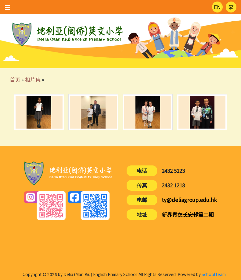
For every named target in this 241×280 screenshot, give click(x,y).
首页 (15, 79)
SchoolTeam (214, 274)
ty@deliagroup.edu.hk (189, 200)
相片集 (33, 79)
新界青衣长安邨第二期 (188, 214)
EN (217, 7)
